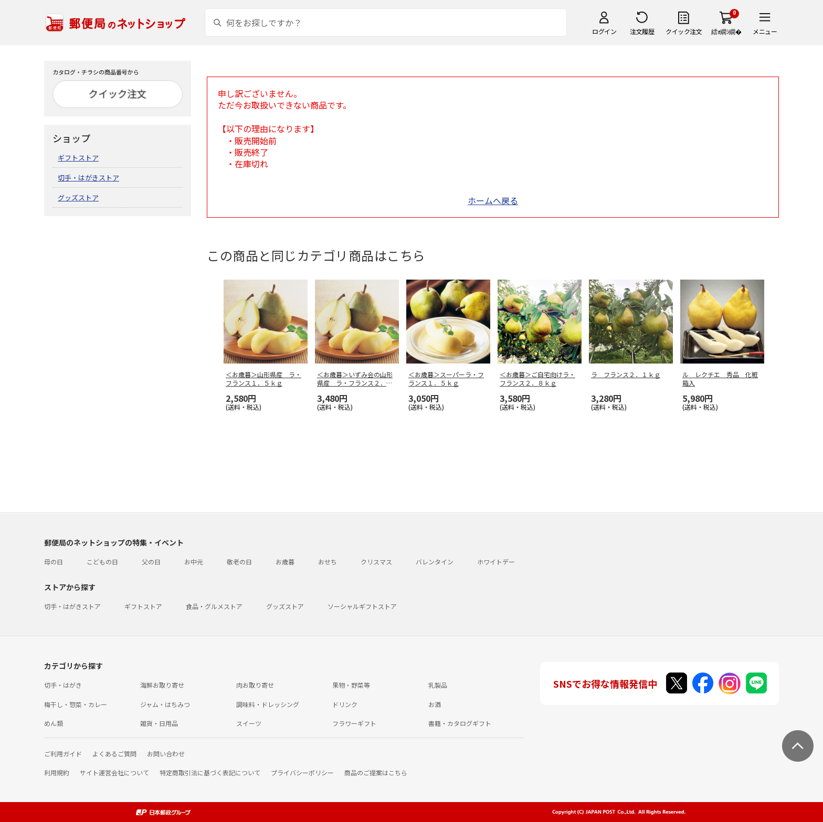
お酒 (434, 704)
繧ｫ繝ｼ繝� (726, 31)
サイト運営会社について (114, 772)
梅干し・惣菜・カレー (75, 704)
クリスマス (376, 561)
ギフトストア (78, 158)
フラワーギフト (354, 723)
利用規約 (56, 772)
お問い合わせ (166, 753)
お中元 (193, 561)
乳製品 (437, 684)
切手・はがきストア (88, 178)
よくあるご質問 (114, 753)
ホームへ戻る (493, 200)
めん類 (53, 723)
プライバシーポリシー (302, 772)
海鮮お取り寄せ (162, 684)
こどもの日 (102, 561)
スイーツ (248, 723)
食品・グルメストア (214, 606)
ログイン (604, 31)
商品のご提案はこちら (375, 772)
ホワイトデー (496, 561)
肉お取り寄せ (255, 684)
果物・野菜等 (351, 684)
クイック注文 (684, 31)
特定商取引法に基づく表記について (210, 772)
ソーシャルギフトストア (362, 606)
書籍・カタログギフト (459, 723)
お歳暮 (285, 561)
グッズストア (78, 197)
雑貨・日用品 (159, 723)
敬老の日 (239, 561)
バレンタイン (434, 561)
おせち (327, 561)
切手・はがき (63, 684)
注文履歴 (642, 31)
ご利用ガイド (63, 753)
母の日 (53, 561)
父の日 (151, 561)
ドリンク (344, 704)
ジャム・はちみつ (165, 704)
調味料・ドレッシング (267, 704)
